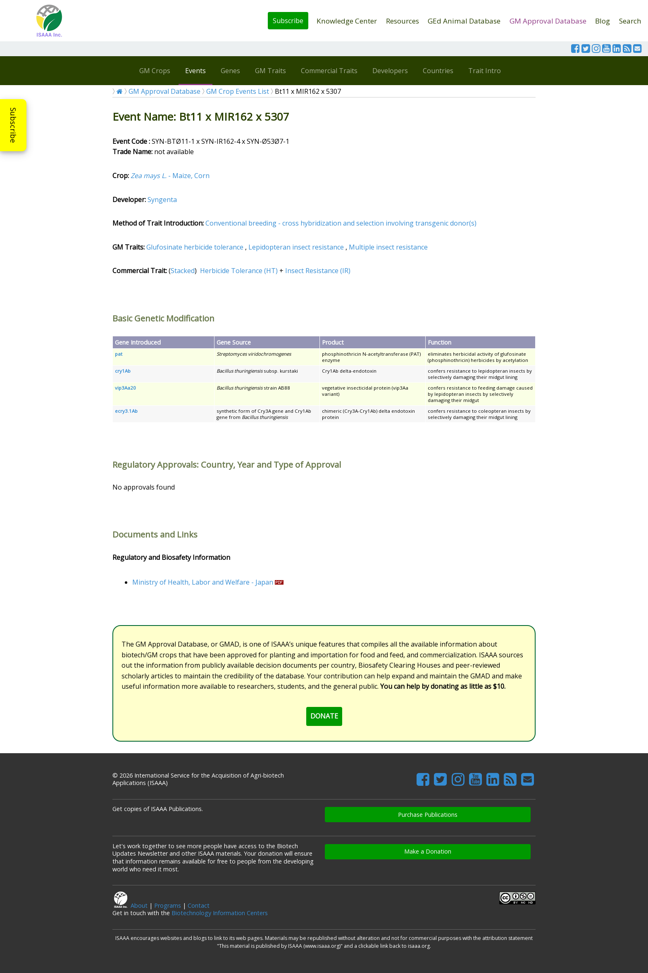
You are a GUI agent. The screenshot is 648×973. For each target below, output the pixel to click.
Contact (199, 905)
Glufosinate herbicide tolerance (194, 247)
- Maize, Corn (170, 175)
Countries (438, 70)
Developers (390, 70)
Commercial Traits (329, 70)
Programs (167, 905)
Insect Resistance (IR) (317, 270)
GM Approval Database (548, 21)
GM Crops (154, 70)
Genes (230, 70)
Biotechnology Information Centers (220, 913)
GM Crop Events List (237, 91)
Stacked (183, 270)
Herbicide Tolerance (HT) (239, 270)
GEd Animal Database (464, 21)
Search (630, 21)
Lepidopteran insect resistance (296, 247)
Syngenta (162, 199)
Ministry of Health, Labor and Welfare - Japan (202, 582)
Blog (602, 21)
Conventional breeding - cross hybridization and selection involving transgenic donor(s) (340, 223)
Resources (402, 21)
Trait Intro (484, 70)
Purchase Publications (427, 814)
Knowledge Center (347, 21)
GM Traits (270, 70)
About (139, 905)
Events (195, 70)
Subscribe (288, 20)
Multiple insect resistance (388, 247)
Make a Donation (427, 851)
